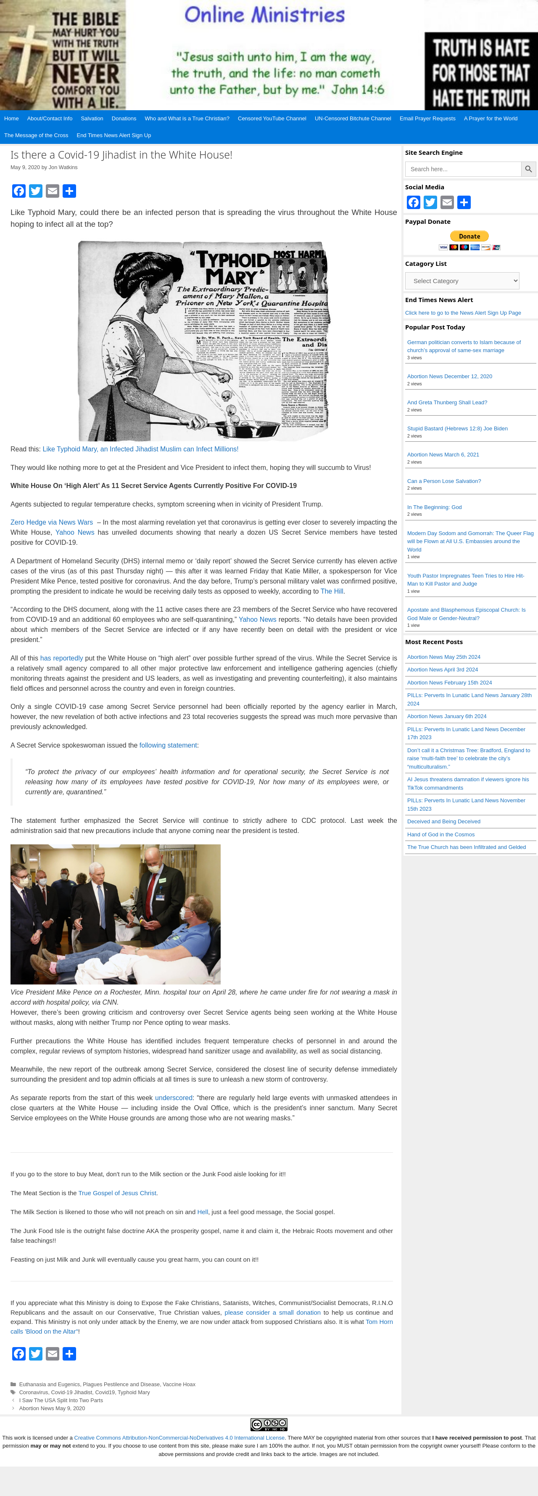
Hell (202, 1212)
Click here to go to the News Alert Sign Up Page (463, 313)
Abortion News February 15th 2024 (449, 682)
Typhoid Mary (134, 1392)
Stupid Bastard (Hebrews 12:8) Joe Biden (457, 428)
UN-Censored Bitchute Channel (353, 118)
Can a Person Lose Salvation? (444, 481)
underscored (174, 1097)
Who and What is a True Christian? (187, 118)
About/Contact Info (50, 118)
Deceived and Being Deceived (443, 821)
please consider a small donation (273, 1312)
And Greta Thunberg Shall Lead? (447, 402)
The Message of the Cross (36, 135)
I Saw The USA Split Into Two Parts (61, 1400)
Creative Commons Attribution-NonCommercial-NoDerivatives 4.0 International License (179, 1467)
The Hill (332, 591)
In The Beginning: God (434, 507)
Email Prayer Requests (428, 118)
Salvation (92, 118)
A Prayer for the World (491, 118)
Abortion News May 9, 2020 (52, 1408)
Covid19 (105, 1392)
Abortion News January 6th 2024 (447, 716)
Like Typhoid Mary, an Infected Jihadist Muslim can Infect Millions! (140, 449)
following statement (168, 745)
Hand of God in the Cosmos (441, 834)
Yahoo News (75, 532)
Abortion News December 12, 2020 (449, 376)
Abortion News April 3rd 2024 (442, 669)
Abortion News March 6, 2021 (443, 454)
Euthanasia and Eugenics (49, 1384)
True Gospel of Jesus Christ (117, 1193)
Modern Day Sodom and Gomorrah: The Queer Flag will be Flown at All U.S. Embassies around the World (470, 541)
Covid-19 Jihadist (71, 1392)
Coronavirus (33, 1392)
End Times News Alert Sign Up (113, 135)
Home (11, 118)
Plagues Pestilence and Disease (121, 1384)
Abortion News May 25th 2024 (443, 657)
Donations (124, 118)
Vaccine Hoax (179, 1384)
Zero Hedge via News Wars (53, 522)
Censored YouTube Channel (272, 118)
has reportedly (61, 658)
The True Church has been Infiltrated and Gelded (466, 847)
